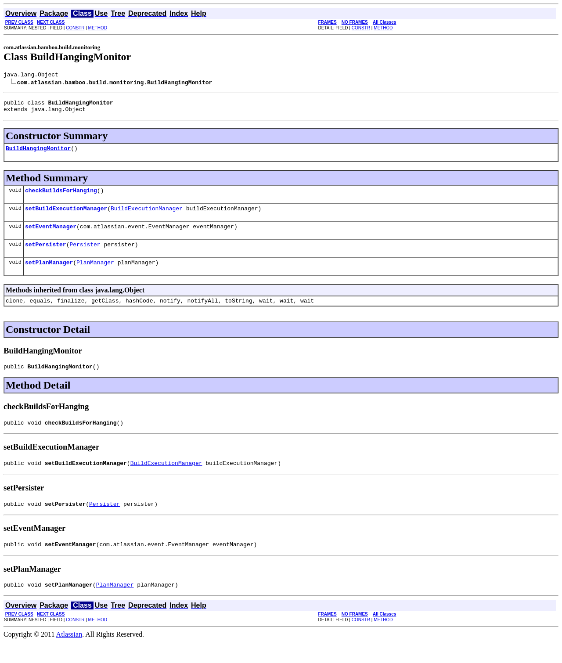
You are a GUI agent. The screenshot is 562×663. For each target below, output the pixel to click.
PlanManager (95, 274)
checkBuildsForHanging (61, 197)
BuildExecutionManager (147, 216)
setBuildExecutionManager (66, 216)
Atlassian (69, 655)
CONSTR (75, 27)
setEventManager (50, 235)
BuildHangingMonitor (38, 153)
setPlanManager (49, 274)
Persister (84, 255)
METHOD (97, 27)
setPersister (45, 255)
